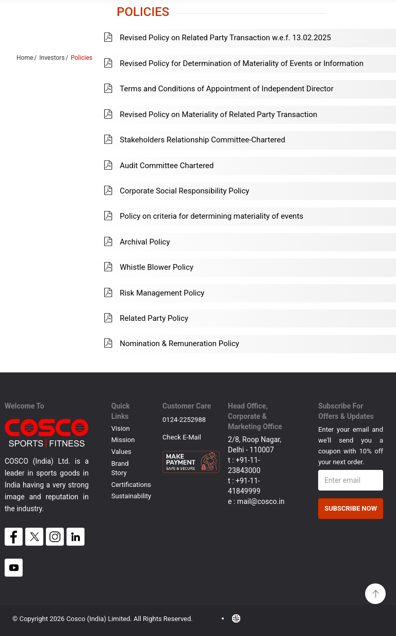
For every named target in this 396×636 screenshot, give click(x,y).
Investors (51, 57)
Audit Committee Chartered (158, 165)
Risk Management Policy (154, 293)
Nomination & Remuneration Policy (171, 343)
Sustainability (131, 496)
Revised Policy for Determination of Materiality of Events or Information (234, 63)
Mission (123, 440)
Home (24, 57)
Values (121, 451)
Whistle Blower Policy (148, 267)
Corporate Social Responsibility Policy (176, 190)
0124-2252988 (184, 419)
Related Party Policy (146, 318)
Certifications (131, 484)
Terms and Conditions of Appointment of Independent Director (219, 88)
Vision (120, 428)
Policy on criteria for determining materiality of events (203, 216)
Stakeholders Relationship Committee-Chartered (194, 139)
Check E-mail (181, 437)
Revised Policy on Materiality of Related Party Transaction (210, 114)
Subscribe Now (350, 508)
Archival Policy (137, 242)
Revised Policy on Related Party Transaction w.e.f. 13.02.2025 (217, 37)
